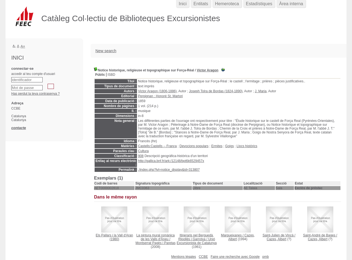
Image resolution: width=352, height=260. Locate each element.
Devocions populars (194, 146)
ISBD (111, 75)
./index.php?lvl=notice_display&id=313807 (169, 170)
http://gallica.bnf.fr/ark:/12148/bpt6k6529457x (171, 161)
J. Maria (261, 91)
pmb (265, 257)
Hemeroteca (227, 3)
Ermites (216, 146)
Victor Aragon (207, 70)
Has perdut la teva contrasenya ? (35, 94)
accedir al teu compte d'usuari (33, 74)
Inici (182, 3)
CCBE (203, 257)
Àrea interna (291, 3)
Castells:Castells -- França (157, 146)
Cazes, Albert (276, 239)
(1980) (114, 237)
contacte (18, 128)
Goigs (229, 146)
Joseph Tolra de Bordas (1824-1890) (216, 91)
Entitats (200, 3)
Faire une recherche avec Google (235, 257)
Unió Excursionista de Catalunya (196, 241)
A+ (23, 46)
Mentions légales (183, 257)
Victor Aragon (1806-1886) (157, 91)
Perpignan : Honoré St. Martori (160, 96)
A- (14, 45)
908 (141, 156)
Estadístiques (259, 3)
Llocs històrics (247, 146)
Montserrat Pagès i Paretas (155, 243)
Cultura (143, 151)
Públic (100, 75)
